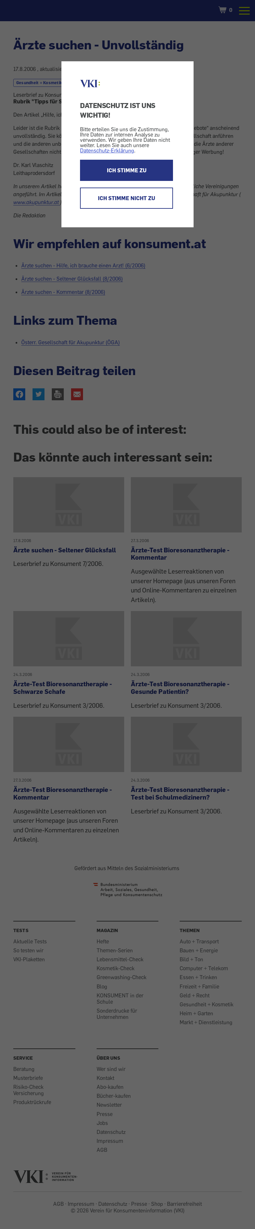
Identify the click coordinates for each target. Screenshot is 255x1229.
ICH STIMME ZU (126, 170)
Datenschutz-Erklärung (107, 150)
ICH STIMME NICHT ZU (126, 198)
